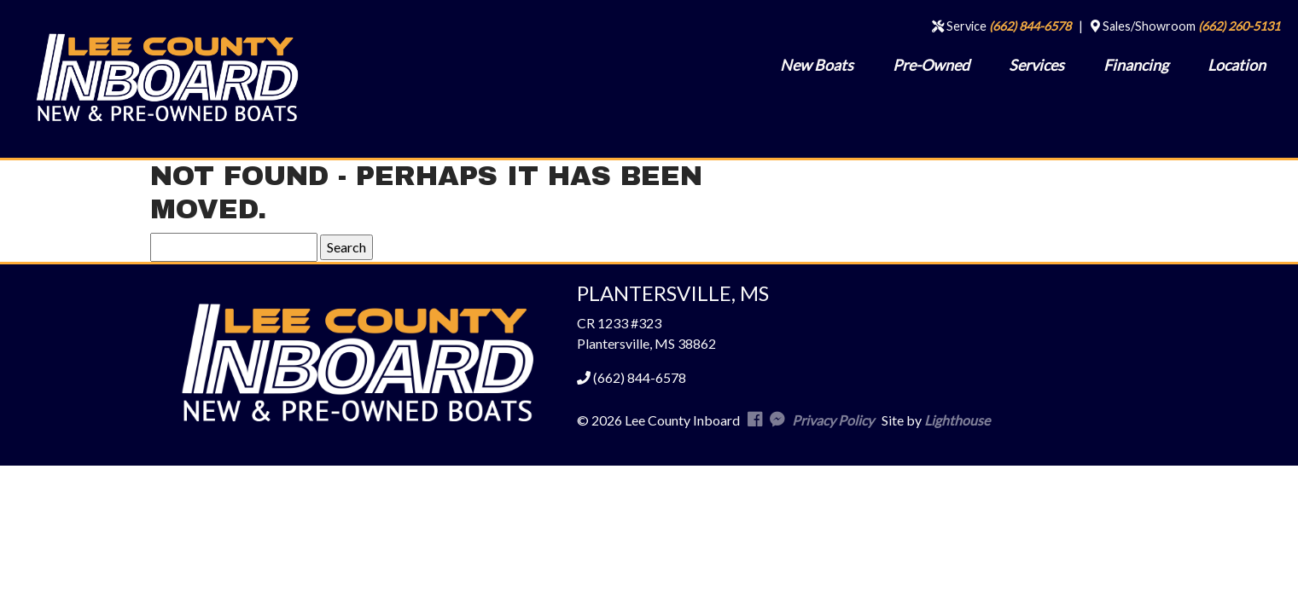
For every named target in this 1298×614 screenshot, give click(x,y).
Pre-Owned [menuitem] (931, 64)
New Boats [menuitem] (816, 64)
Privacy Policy (833, 420)
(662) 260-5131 (1239, 26)
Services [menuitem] (1036, 64)
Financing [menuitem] (1135, 64)
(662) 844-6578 (1030, 26)
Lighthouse (957, 420)
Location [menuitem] (1237, 64)
